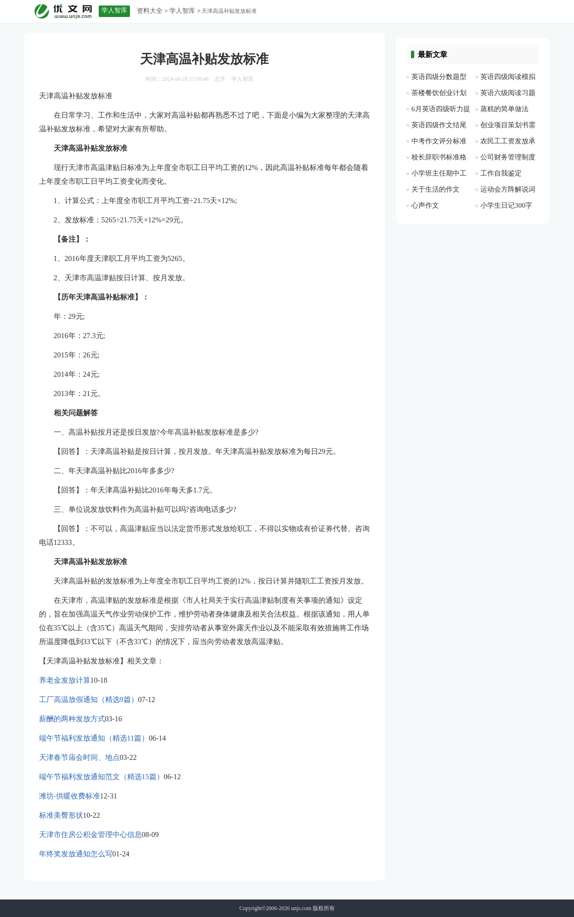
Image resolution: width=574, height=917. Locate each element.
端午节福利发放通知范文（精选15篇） (101, 777)
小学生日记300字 (506, 205)
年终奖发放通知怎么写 (76, 854)
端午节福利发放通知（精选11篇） (94, 738)
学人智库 (182, 10)
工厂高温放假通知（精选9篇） (88, 699)
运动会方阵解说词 (507, 189)
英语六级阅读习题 (507, 92)
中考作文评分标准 (439, 141)
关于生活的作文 (435, 189)
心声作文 (425, 205)
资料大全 (150, 10)
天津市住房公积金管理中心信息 (90, 834)
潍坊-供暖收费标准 (69, 796)
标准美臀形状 (61, 815)
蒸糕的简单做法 (504, 109)
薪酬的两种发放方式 (72, 719)
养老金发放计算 (64, 680)
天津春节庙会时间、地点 (79, 757)
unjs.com (301, 908)
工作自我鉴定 (501, 173)
